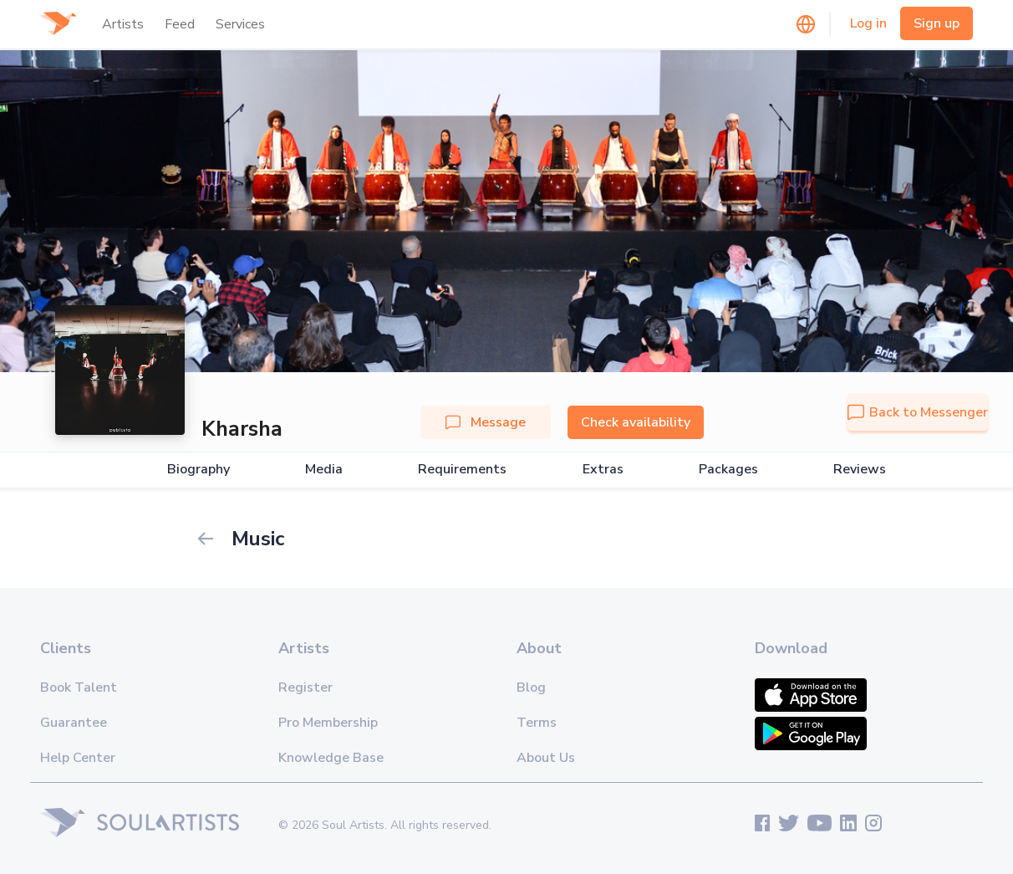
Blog (531, 687)
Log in (868, 23)
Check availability (635, 422)
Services (240, 24)
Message (485, 422)
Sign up (937, 23)
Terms (537, 722)
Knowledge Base (331, 757)
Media (324, 469)
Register (305, 687)
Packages (728, 469)
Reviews (859, 469)
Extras (603, 469)
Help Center (77, 757)
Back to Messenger (918, 412)
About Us (546, 757)
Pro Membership (328, 722)
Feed (180, 24)
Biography (198, 469)
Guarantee (73, 722)
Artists (123, 24)
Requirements (462, 469)
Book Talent (78, 687)
